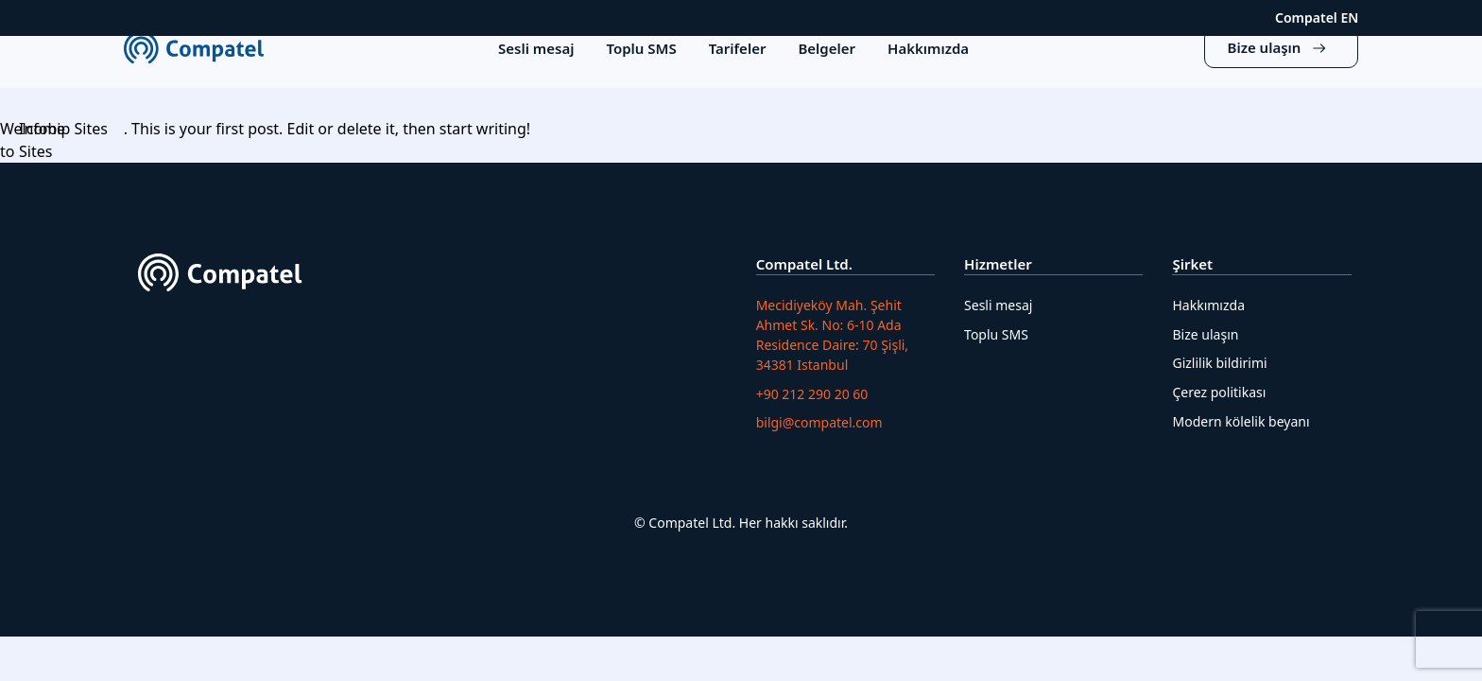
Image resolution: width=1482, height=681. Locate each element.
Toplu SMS (996, 334)
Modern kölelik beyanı (1240, 421)
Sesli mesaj (998, 305)
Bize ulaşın (1205, 334)
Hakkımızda (1208, 305)
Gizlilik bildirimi (1219, 363)
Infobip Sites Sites (63, 140)
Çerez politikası (1219, 392)
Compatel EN (1316, 17)
